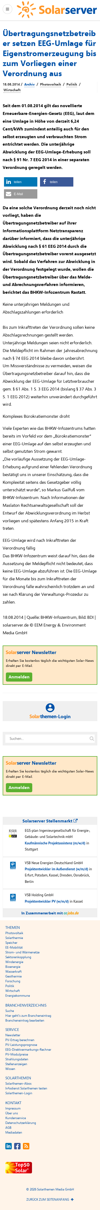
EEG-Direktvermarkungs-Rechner (28, 1049)
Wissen (10, 1069)
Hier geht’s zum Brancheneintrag (28, 1016)
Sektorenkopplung (18, 957)
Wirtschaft (12, 90)
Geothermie (13, 976)
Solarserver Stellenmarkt (50, 821)
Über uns (11, 1113)
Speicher (11, 943)
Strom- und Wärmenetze (22, 952)
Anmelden (19, 677)
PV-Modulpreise (16, 1054)
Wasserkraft (13, 971)
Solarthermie (14, 938)
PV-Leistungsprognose (21, 1045)
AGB (8, 1128)
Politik (71, 84)
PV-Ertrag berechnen (19, 1040)
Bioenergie (12, 967)
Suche (9, 1011)
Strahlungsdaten (16, 1059)
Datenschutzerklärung (20, 1123)
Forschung (12, 981)
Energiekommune (17, 995)
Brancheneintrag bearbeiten (24, 1020)
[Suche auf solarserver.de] (92, 738)
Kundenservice (15, 1118)
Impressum (13, 1108)
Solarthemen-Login (18, 1093)
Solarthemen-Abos (18, 1083)
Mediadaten (13, 1132)
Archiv (29, 84)
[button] (20, 182)
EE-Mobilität (14, 947)
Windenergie (14, 962)
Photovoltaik (50, 84)
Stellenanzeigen (16, 1064)
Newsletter (12, 1035)
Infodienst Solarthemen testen (26, 1088)
